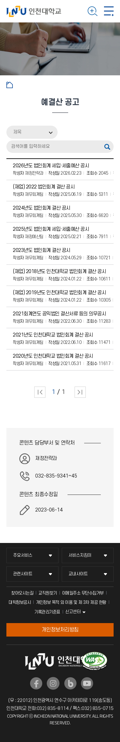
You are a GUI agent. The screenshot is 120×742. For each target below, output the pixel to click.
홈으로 (9, 85)
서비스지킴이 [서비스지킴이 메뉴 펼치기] (80, 555)
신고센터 (73, 611)
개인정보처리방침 (60, 630)
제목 (17, 132)
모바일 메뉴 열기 (109, 11)
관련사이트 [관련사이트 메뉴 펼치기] (22, 573)
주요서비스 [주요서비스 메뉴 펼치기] (22, 555)
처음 (39, 392)
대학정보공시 (20, 602)
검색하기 (93, 11)
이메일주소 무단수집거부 (83, 593)
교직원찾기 (47, 593)
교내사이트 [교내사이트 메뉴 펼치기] (78, 573)
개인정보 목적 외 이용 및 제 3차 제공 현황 (71, 602)
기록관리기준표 (47, 612)
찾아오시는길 (22, 593)
